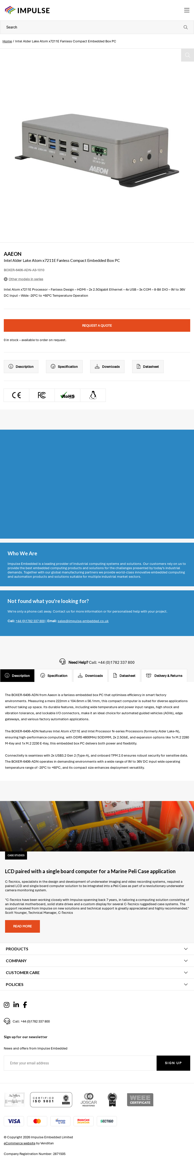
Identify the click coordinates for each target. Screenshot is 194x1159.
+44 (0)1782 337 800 (30, 621)
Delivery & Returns (164, 675)
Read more (22, 926)
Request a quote (97, 325)
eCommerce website (19, 1143)
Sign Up (173, 1063)
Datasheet (148, 366)
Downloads (107, 366)
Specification (64, 366)
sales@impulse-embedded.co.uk (83, 621)
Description (21, 366)
